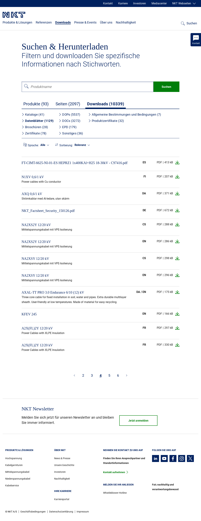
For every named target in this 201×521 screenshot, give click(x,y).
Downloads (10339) (105, 104)
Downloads (63, 22)
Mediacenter (159, 3)
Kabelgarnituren (14, 465)
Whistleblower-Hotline (115, 492)
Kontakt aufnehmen (114, 472)
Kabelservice (12, 485)
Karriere (123, 3)
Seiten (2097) (68, 104)
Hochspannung (13, 458)
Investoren (139, 3)
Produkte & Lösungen (17, 22)
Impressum (83, 511)
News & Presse (62, 458)
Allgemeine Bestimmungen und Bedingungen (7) (124, 114)
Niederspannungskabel (17, 478)
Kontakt (108, 3)
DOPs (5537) (69, 114)
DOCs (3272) (69, 121)
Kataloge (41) (33, 114)
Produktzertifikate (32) (106, 121)
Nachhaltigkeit (126, 22)
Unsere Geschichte (64, 465)
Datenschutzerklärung (61, 511)
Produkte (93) (36, 104)
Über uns (106, 22)
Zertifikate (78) (34, 133)
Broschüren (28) (35, 127)
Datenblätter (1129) (38, 121)
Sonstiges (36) (71, 133)
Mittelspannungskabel (17, 472)
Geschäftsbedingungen (33, 511)
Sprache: (33, 145)
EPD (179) (67, 127)
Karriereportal (61, 499)
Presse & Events (85, 22)
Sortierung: (66, 145)
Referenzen (44, 22)
